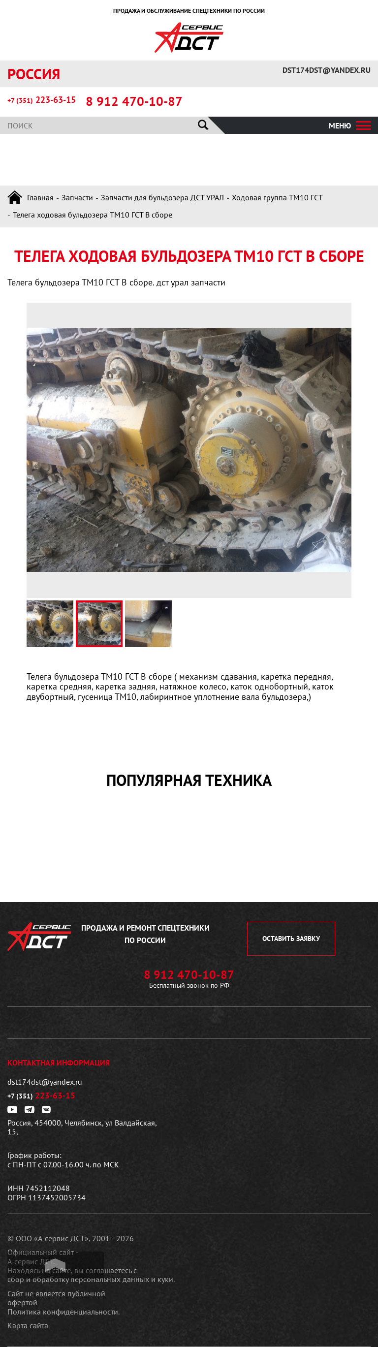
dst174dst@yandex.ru (327, 70)
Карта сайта (27, 1325)
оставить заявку (291, 938)
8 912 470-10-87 (134, 101)
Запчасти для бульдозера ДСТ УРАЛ (162, 197)
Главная (40, 197)
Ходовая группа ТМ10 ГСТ (277, 197)
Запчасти (77, 197)
